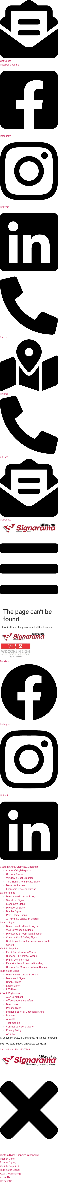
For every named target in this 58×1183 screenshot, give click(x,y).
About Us (5, 1177)
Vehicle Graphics (9, 948)
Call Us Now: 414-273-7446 (15, 1049)
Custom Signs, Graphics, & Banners (19, 866)
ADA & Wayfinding (10, 993)
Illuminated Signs (9, 970)
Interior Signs (7, 922)
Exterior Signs (7, 892)
